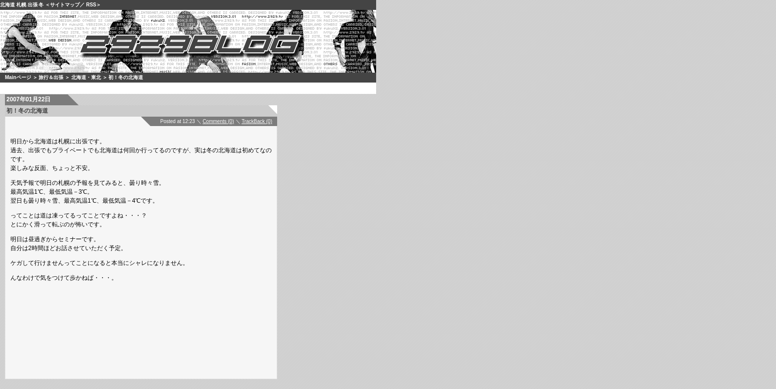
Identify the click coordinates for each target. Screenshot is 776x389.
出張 (33, 4)
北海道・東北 (86, 77)
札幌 (21, 4)
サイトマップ (65, 4)
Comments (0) (218, 121)
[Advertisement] (156, 315)
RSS (91, 4)
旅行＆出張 (51, 77)
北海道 (7, 4)
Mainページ (18, 77)
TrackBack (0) (257, 121)
